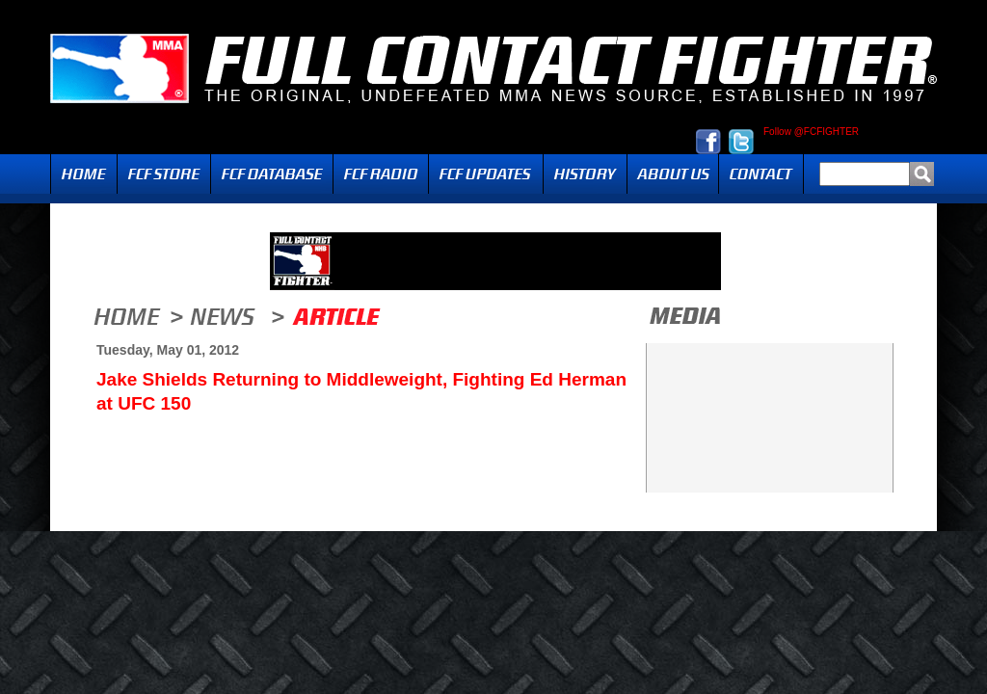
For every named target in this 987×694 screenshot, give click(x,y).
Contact (761, 174)
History (585, 174)
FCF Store (164, 174)
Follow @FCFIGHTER (811, 132)
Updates (486, 174)
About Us (672, 174)
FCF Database (272, 174)
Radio (380, 174)
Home (84, 174)
